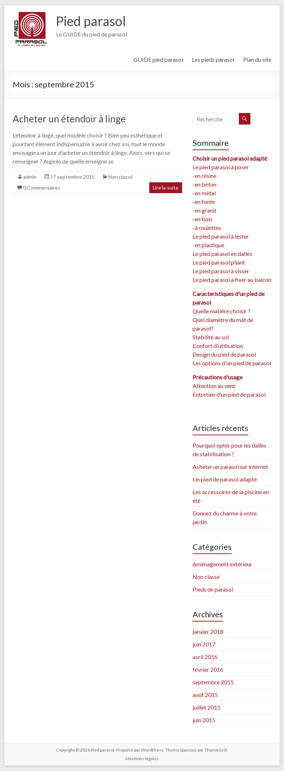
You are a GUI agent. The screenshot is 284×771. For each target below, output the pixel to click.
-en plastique (208, 244)
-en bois (202, 218)
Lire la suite (165, 187)
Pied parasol (91, 21)
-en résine (204, 175)
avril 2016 (205, 656)
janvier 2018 (208, 631)
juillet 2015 (206, 707)
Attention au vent (214, 385)
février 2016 (208, 669)
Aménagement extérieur (222, 564)
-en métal (204, 193)
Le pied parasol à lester (221, 236)
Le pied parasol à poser (221, 167)
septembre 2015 (213, 682)
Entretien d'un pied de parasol (229, 394)
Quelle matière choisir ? (221, 311)
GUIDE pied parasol (158, 59)
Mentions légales (142, 758)
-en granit (204, 210)
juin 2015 (204, 719)
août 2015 (205, 694)
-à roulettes (207, 227)
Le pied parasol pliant (219, 262)
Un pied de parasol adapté (225, 479)
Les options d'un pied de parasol (232, 363)
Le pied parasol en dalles (222, 253)
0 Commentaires (41, 187)
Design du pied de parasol (224, 354)
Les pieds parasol (213, 59)
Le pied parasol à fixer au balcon (232, 279)
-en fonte (204, 201)
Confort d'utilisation (218, 345)
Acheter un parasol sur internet (230, 466)
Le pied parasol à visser (221, 270)
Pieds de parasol (213, 589)
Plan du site (257, 59)
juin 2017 (204, 644)
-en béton (204, 184)
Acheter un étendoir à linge (69, 119)
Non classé (120, 177)
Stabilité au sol (211, 337)
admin (29, 177)
